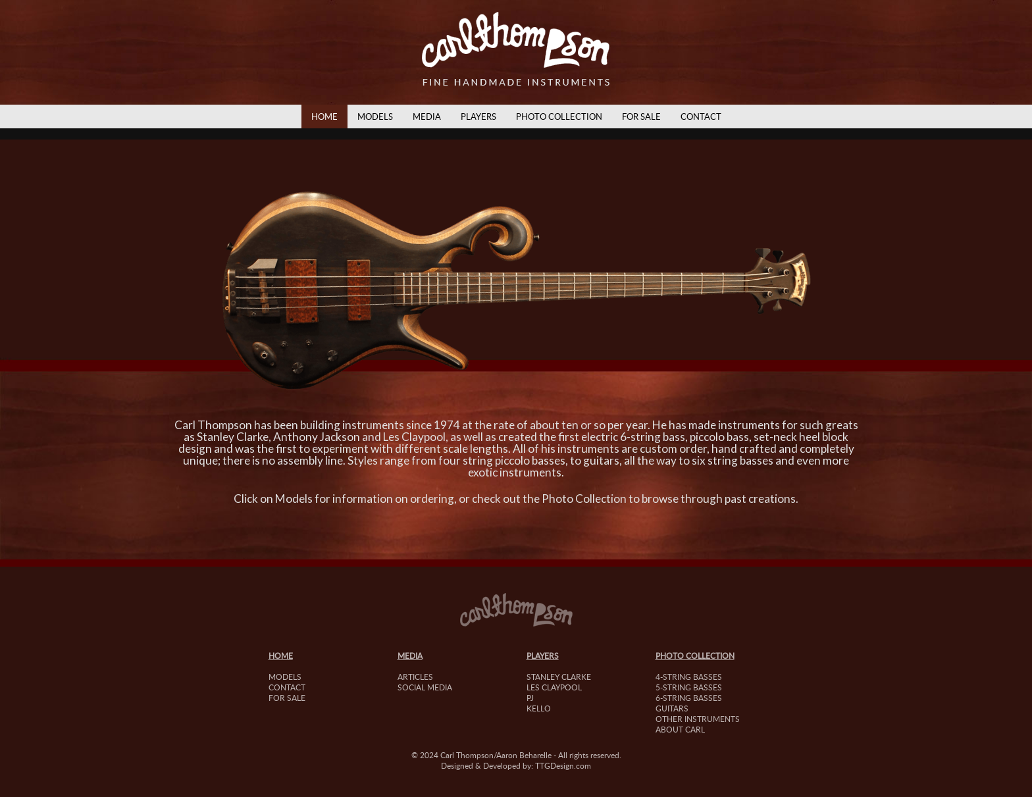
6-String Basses (689, 697)
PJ (530, 697)
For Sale (641, 116)
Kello (539, 708)
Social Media (425, 687)
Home (324, 116)
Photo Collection (559, 116)
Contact (701, 116)
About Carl (680, 729)
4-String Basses (689, 676)
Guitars (672, 708)
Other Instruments (698, 718)
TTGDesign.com (563, 765)
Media (427, 116)
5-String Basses (689, 687)
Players (478, 116)
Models (375, 116)
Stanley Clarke (559, 676)
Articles (415, 676)
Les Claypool (554, 687)
